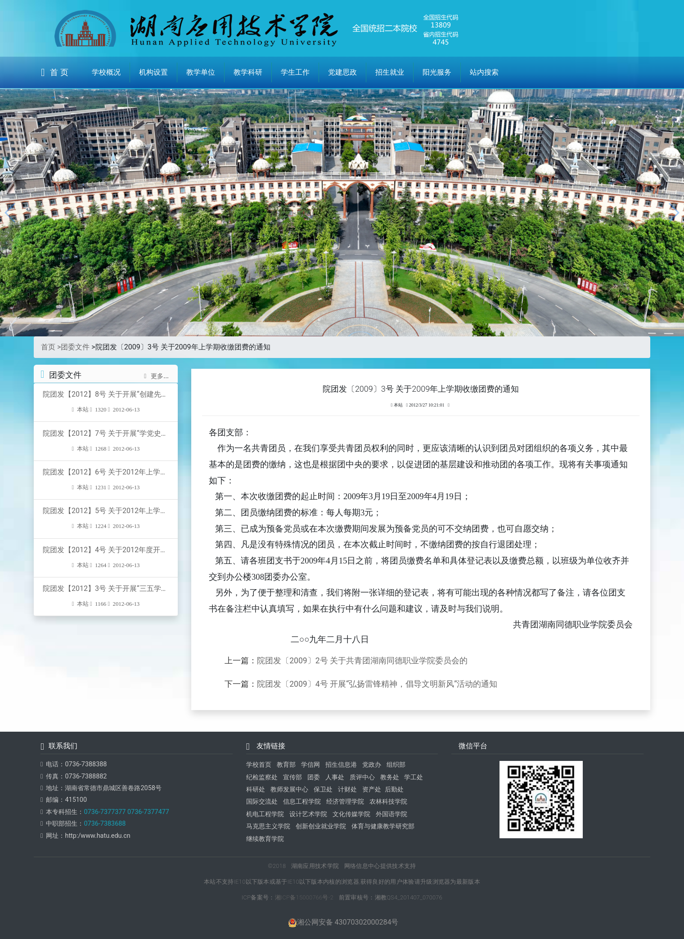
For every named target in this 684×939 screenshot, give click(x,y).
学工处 (413, 777)
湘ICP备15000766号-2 (304, 897)
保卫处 (323, 789)
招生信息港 (341, 765)
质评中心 (362, 777)
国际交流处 (262, 801)
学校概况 (106, 72)
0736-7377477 (147, 812)
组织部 (396, 765)
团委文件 (75, 347)
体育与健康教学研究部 (382, 826)
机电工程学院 (265, 814)
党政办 (371, 765)
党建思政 (342, 72)
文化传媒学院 (351, 814)
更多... (156, 376)
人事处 (334, 777)
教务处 (389, 777)
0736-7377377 (105, 812)
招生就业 (389, 72)
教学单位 (200, 72)
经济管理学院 (345, 801)
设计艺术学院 (308, 814)
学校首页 (258, 765)
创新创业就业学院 (321, 826)
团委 (313, 777)
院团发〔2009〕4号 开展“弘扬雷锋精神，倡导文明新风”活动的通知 (377, 684)
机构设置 (153, 72)
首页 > (51, 347)
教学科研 (248, 72)
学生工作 (295, 72)
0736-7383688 (105, 823)
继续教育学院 (265, 839)
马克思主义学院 (268, 826)
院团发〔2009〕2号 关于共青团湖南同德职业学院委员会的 (362, 660)
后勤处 (394, 789)
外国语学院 (391, 814)
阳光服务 (437, 72)
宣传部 (292, 777)
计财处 (347, 789)
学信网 (310, 765)
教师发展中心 (289, 789)
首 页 (54, 72)
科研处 (255, 789)
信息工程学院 (302, 801)
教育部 (286, 765)
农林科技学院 (388, 801)
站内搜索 (484, 72)
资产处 (371, 789)
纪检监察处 (262, 777)
